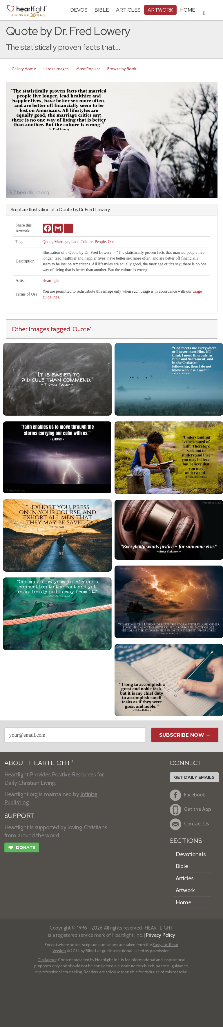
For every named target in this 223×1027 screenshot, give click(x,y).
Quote (47, 242)
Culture (87, 242)
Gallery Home (24, 68)
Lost (75, 242)
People (100, 242)
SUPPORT (19, 816)
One (111, 242)
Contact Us (189, 824)
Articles (128, 9)
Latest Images (56, 68)
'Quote (80, 329)
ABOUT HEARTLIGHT (38, 763)
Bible (102, 9)
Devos (79, 9)
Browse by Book (121, 68)
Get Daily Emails (194, 777)
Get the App (190, 810)
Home (183, 902)
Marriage (61, 242)
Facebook (187, 795)
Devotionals (191, 854)
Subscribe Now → (185, 735)
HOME (187, 9)
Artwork (160, 9)
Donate (21, 848)
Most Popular (88, 68)
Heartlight (50, 280)
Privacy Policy (160, 935)
